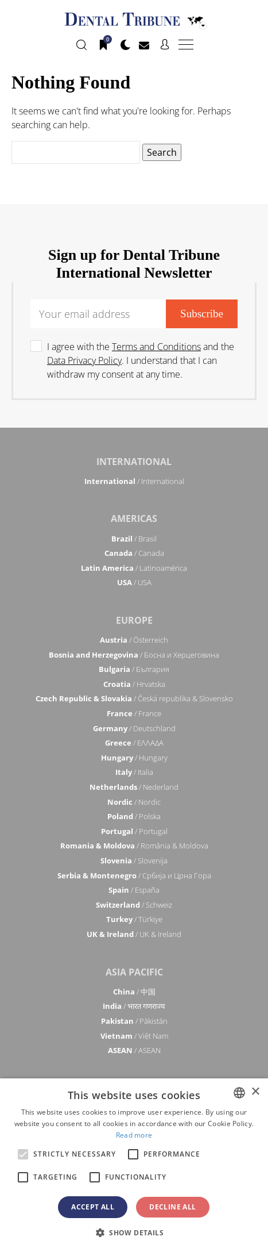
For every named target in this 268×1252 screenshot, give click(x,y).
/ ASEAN (134, 1050)
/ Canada (134, 553)
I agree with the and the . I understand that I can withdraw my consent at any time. (140, 360)
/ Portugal (134, 831)
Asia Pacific (134, 972)
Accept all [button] (92, 1207)
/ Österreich (134, 640)
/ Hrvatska (134, 684)
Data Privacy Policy (84, 360)
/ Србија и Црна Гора (134, 875)
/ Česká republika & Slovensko (134, 698)
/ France (134, 713)
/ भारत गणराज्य (134, 1006)
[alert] (134, 1165)
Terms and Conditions (156, 346)
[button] (134, 1232)
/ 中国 (134, 991)
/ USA (134, 582)
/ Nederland (134, 787)
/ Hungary (134, 757)
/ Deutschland (134, 728)
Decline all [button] (172, 1207)
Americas (134, 518)
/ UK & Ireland (134, 934)
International (134, 461)
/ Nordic (134, 802)
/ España (134, 890)
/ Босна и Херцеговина (134, 655)
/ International (134, 481)
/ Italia (134, 772)
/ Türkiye (134, 919)
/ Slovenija (134, 860)
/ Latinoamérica (134, 568)
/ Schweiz (134, 905)
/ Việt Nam (134, 1036)
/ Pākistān (134, 1021)
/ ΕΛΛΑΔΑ (134, 743)
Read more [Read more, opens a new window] (134, 1135)
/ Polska (134, 816)
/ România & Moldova (134, 845)
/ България (134, 669)
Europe (134, 620)
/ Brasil (134, 538)
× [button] (255, 1092)
